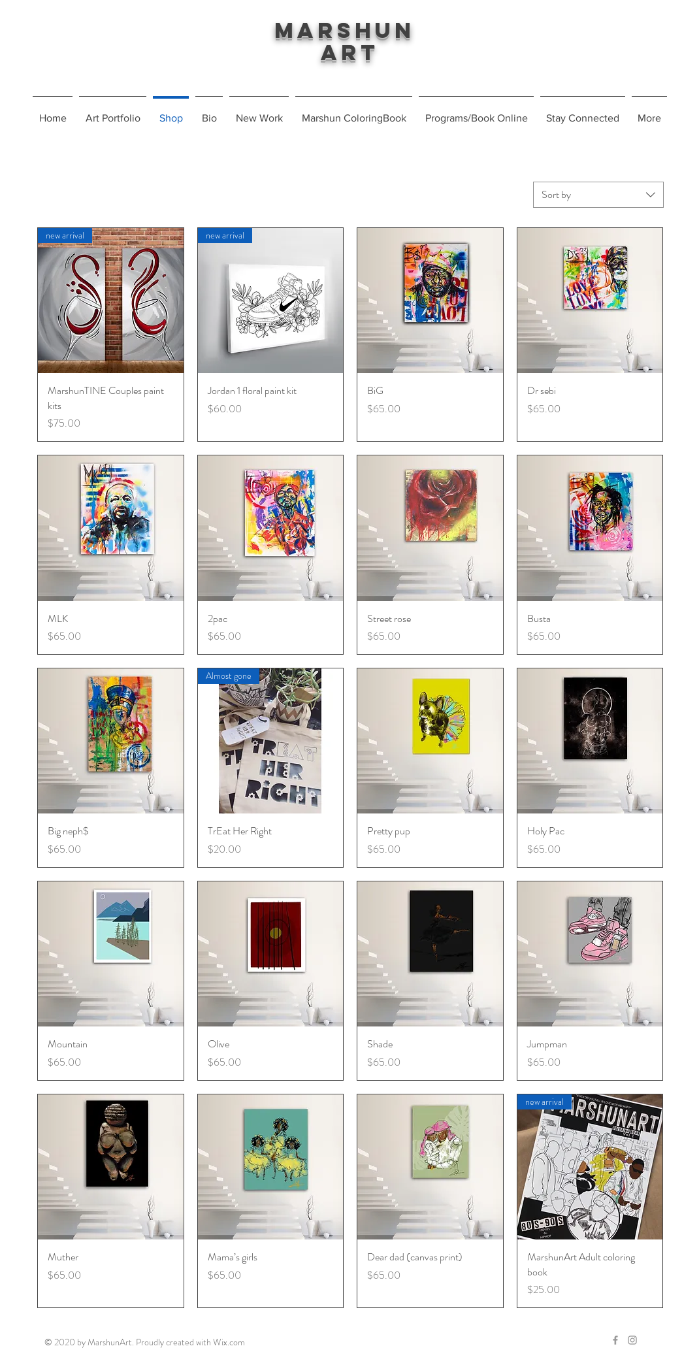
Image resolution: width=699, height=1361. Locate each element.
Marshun (349, 30)
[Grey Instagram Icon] (632, 1340)
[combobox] (598, 195)
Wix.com (229, 1342)
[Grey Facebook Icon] (615, 1340)
